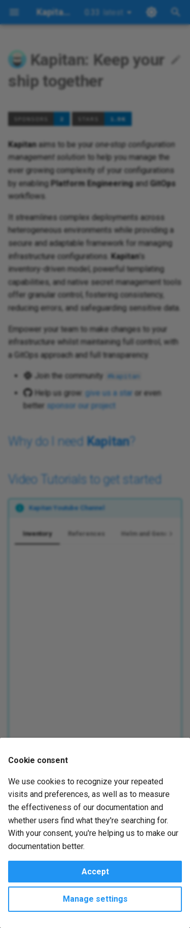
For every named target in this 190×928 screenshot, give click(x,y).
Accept (95, 871)
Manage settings (95, 899)
